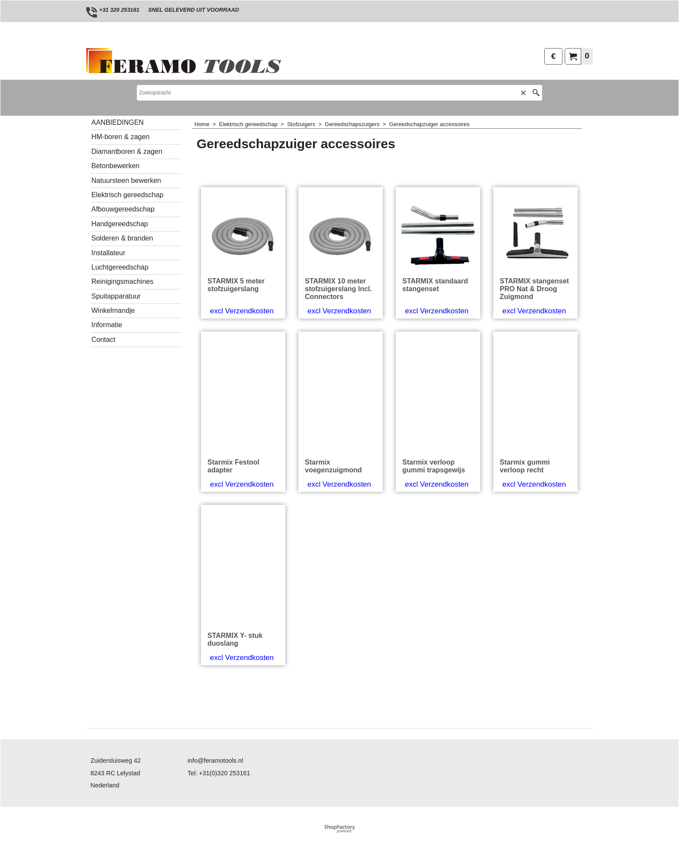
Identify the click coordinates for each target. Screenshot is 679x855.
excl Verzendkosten (242, 340)
